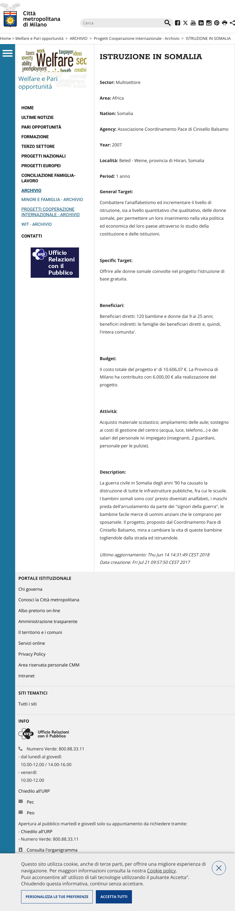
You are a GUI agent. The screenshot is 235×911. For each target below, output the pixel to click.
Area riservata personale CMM (49, 665)
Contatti (31, 236)
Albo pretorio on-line (39, 611)
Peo (30, 813)
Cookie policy (161, 870)
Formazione (35, 136)
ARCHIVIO (79, 38)
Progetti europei (41, 165)
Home (5, 38)
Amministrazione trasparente (47, 622)
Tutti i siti (27, 704)
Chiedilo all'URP (34, 791)
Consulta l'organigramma (52, 850)
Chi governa (30, 589)
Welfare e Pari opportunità (39, 38)
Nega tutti (219, 868)
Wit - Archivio (36, 224)
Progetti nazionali (43, 156)
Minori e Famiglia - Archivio (52, 199)
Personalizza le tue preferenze (57, 896)
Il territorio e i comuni (40, 632)
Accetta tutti (113, 896)
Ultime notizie (37, 117)
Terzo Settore (38, 146)
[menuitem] (54, 108)
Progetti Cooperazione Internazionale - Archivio (136, 38)
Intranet (26, 676)
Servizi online (31, 643)
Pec (30, 802)
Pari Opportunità (41, 127)
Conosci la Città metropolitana (48, 600)
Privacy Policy (31, 654)
